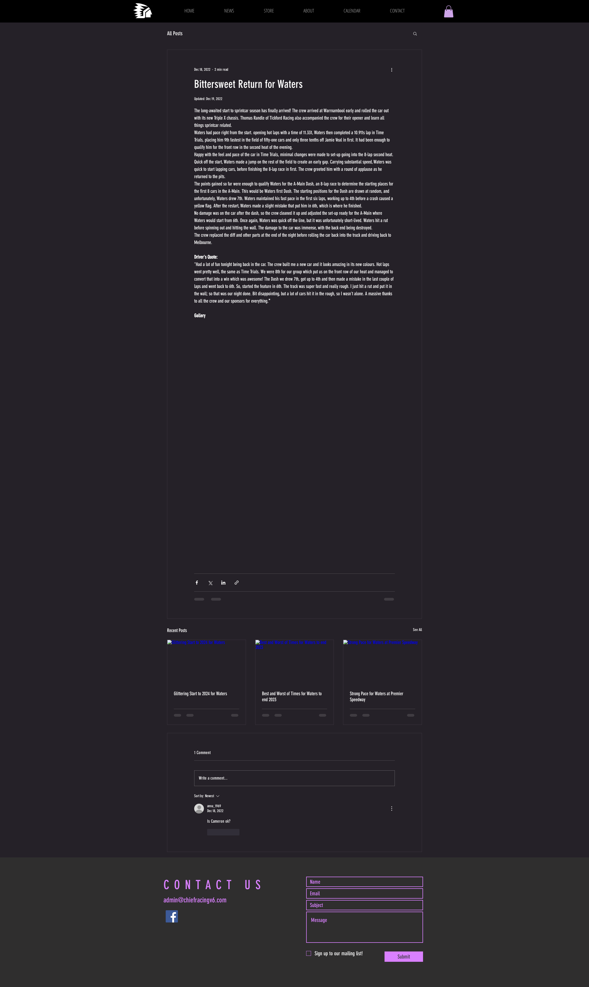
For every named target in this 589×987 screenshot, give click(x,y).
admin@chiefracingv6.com (195, 900)
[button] (449, 11)
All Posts (175, 33)
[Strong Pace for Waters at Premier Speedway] (382, 662)
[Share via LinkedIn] (223, 582)
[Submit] (404, 956)
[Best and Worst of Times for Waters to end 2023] (294, 662)
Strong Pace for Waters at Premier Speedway (376, 697)
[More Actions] (391, 808)
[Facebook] (172, 916)
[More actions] (391, 69)
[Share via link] (236, 582)
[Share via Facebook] (196, 582)
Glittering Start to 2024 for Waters (200, 694)
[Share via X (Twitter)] (210, 582)
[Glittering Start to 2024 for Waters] (206, 662)
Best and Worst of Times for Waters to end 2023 (292, 697)
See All (417, 629)
